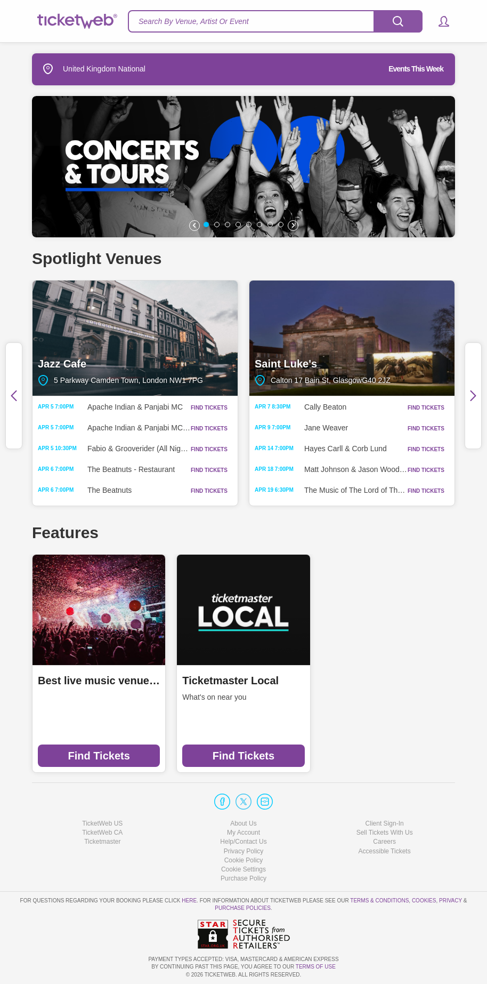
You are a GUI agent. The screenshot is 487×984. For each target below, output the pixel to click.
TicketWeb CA (102, 832)
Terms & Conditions (379, 900)
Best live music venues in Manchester (99, 680)
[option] (243, 166)
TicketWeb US (102, 823)
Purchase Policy (243, 878)
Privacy (450, 900)
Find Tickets (99, 756)
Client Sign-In (385, 823)
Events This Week (415, 69)
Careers (384, 841)
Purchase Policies (242, 908)
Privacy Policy (244, 851)
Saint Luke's (351, 338)
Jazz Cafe (135, 338)
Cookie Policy (243, 860)
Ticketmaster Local (230, 680)
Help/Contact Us (243, 841)
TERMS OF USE (316, 967)
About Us (243, 823)
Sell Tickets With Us (384, 832)
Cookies (424, 900)
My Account (243, 832)
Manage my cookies (243, 869)
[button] (438, 21)
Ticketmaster (102, 841)
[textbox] (275, 21)
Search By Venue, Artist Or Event (194, 21)
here (189, 900)
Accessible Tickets (385, 851)
